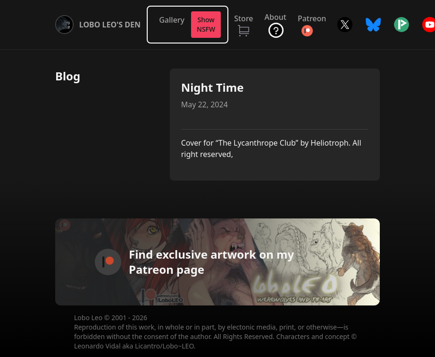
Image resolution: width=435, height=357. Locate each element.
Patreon (312, 18)
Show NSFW (206, 24)
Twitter (345, 24)
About (275, 17)
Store (243, 18)
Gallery (171, 20)
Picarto (401, 24)
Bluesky (373, 24)
